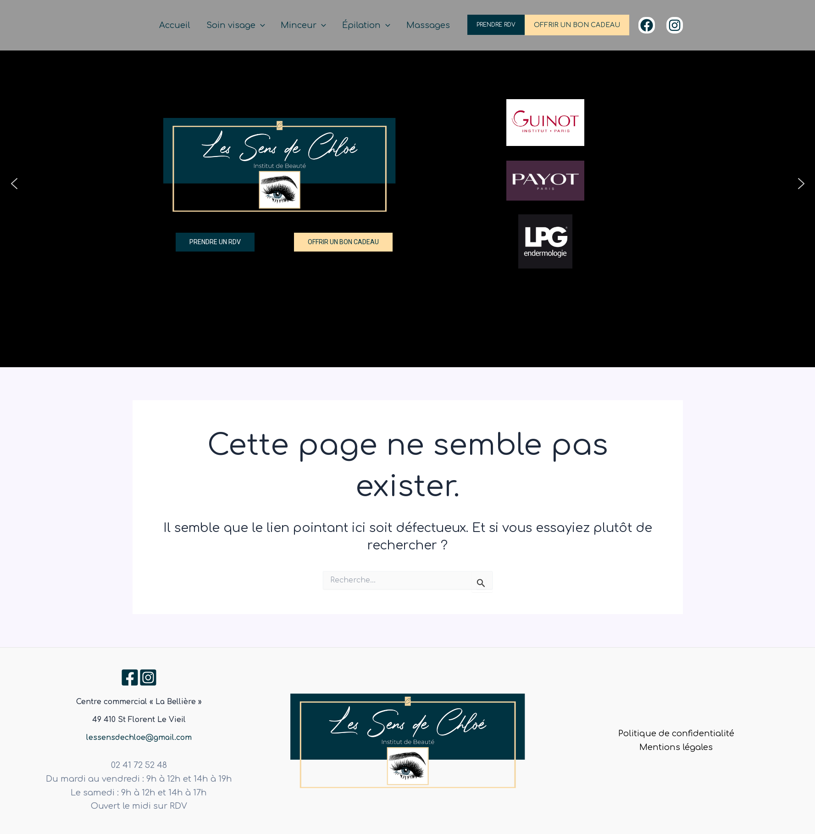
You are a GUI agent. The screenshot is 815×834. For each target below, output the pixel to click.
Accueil (205, 25)
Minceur (321, 25)
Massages (432, 25)
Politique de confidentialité (676, 733)
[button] (14, 183)
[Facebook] (646, 25)
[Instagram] (674, 25)
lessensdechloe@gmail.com (139, 737)
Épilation (377, 25)
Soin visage (259, 25)
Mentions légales (676, 747)
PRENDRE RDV (496, 25)
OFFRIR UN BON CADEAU (577, 25)
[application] (284, 25)
